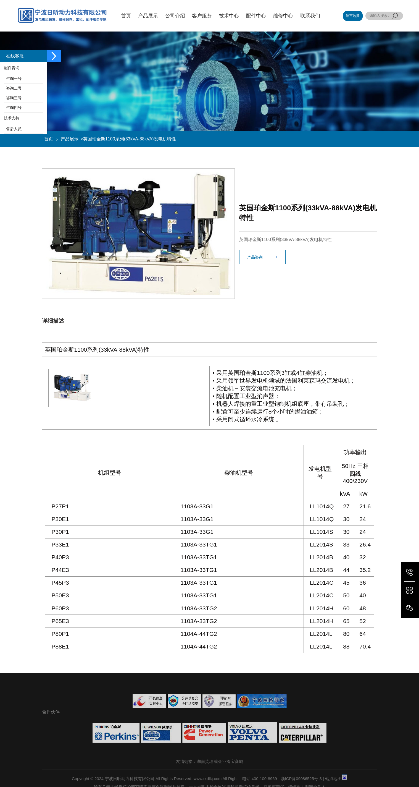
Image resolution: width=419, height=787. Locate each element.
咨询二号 (13, 88)
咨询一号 (13, 78)
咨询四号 (13, 107)
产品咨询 (255, 257)
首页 (48, 139)
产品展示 (69, 139)
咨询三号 (13, 98)
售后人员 (13, 129)
